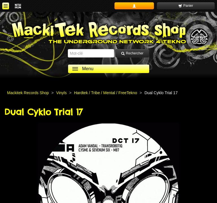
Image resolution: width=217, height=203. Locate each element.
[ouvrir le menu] (5, 6)
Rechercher (132, 53)
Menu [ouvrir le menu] (88, 68)
